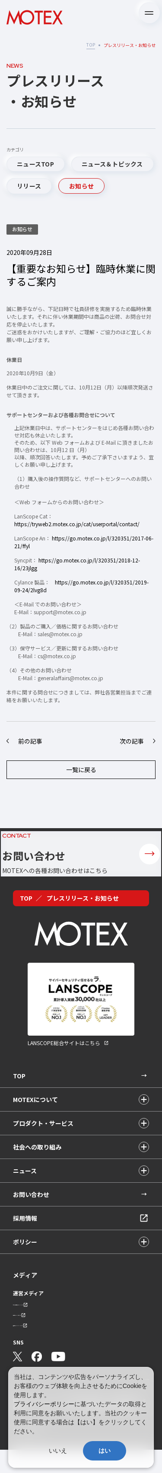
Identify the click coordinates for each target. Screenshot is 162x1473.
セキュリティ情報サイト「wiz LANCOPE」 (54, 1323)
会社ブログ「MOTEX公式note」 (44, 1335)
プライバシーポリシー (44, 1404)
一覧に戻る (81, 769)
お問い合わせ (31, 1212)
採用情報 (25, 1235)
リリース (29, 186)
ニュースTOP (35, 164)
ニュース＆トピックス (112, 164)
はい (104, 1450)
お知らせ (81, 186)
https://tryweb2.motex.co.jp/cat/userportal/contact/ (77, 524)
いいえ (58, 1450)
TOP (90, 44)
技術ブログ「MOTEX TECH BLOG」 (48, 1347)
